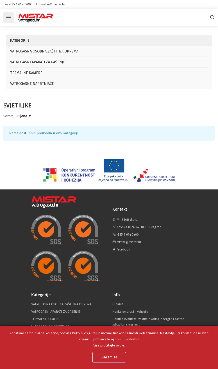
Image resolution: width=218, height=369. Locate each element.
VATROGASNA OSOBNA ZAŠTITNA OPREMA (44, 51)
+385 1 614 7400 (18, 4)
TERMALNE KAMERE (26, 73)
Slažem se (109, 357)
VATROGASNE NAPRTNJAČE (32, 84)
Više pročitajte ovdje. (109, 345)
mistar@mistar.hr (50, 4)
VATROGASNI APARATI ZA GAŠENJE (37, 62)
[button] (26, 116)
